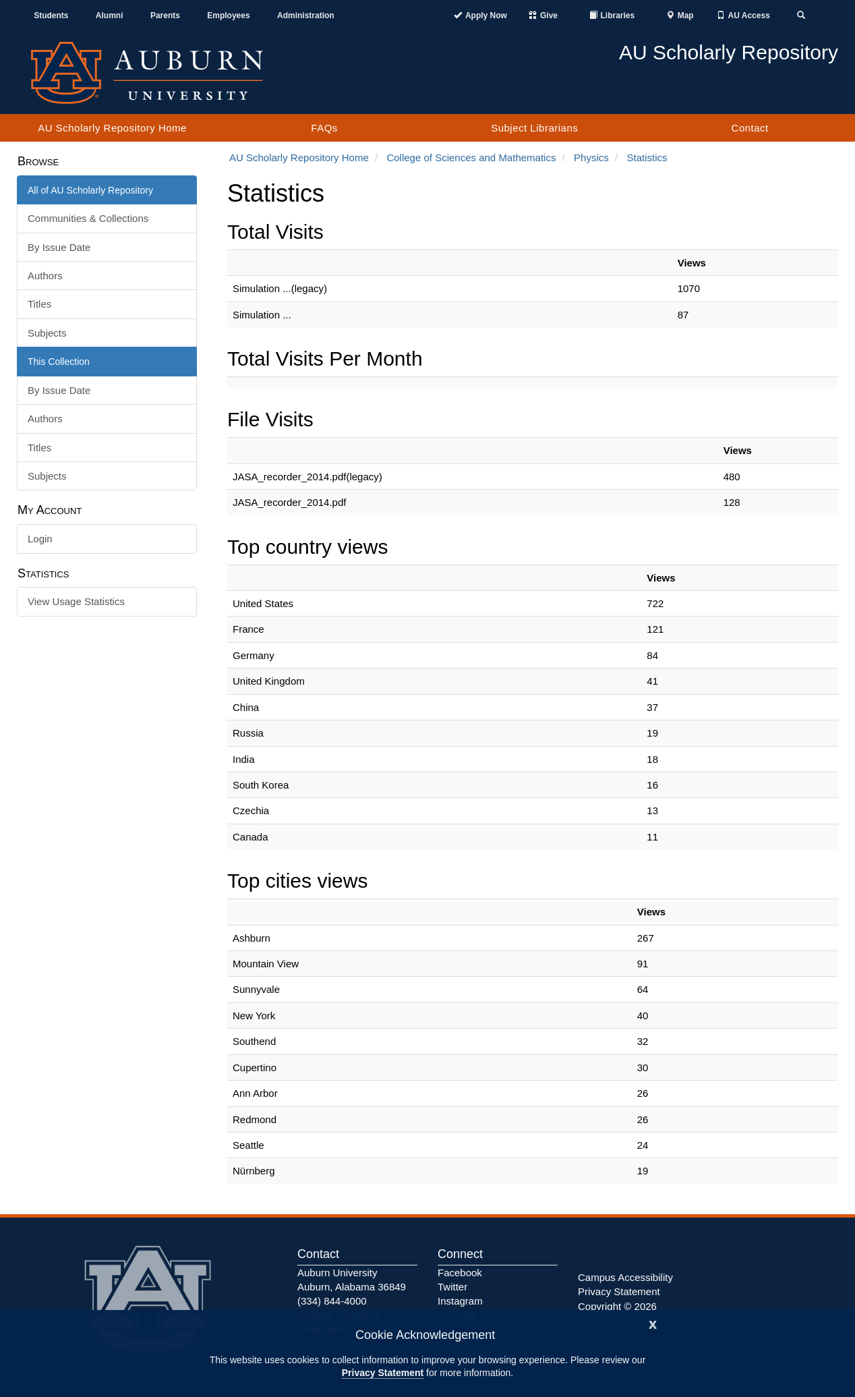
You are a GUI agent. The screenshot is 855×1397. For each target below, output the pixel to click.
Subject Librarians (534, 128)
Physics (591, 157)
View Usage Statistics (76, 601)
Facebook (460, 1272)
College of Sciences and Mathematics (471, 157)
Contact (750, 128)
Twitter (452, 1286)
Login (40, 538)
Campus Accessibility (625, 1277)
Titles (39, 304)
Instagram (460, 1301)
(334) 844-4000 (332, 1301)
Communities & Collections (88, 218)
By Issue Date (59, 247)
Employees (228, 15)
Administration (305, 15)
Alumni (109, 15)
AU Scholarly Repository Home (112, 128)
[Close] (653, 1323)
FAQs (324, 128)
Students (51, 15)
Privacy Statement (382, 1372)
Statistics (646, 157)
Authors (45, 275)
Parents (165, 15)
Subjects (47, 333)
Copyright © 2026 (617, 1306)
